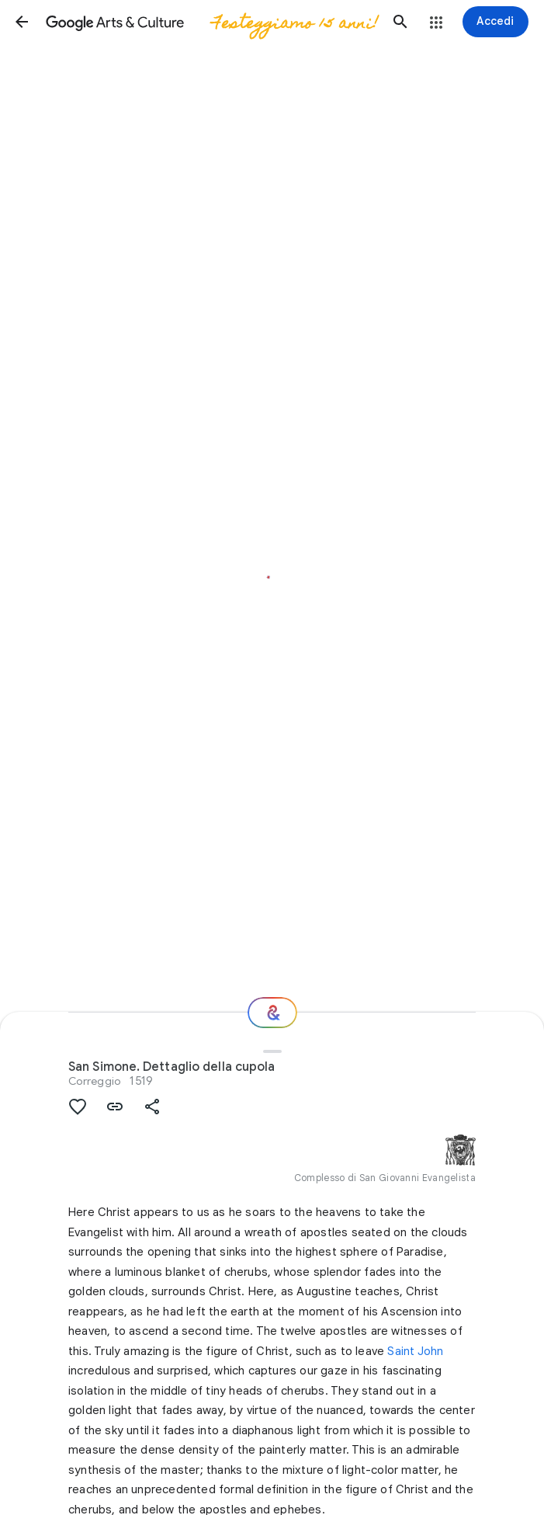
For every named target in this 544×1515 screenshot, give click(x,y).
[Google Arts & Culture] (211, 21)
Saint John (415, 1351)
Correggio (94, 1081)
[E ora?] (272, 1012)
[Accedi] (495, 21)
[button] (21, 21)
